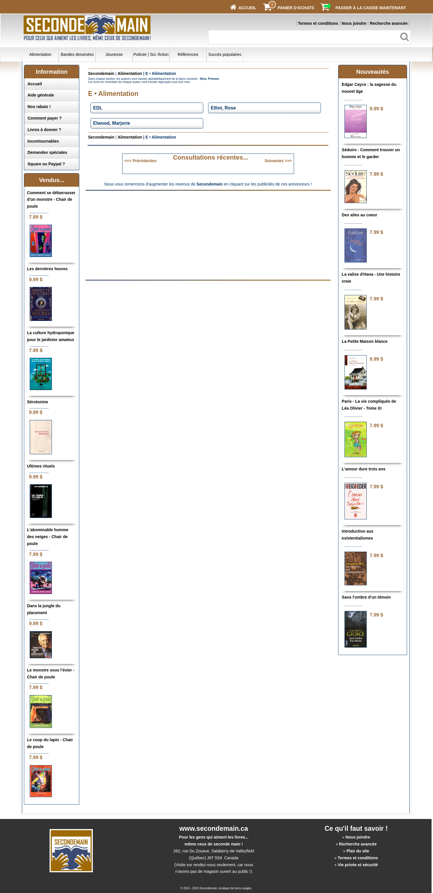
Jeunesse (114, 54)
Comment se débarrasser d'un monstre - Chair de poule (51, 199)
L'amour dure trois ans (363, 469)
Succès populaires (224, 54)
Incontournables (43, 141)
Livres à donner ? (44, 129)
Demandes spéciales (47, 152)
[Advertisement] (159, 234)
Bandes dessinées (77, 54)
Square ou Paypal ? (46, 164)
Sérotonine (37, 402)
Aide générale (40, 95)
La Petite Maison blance (365, 341)
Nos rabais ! (38, 106)
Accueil (34, 84)
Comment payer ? (44, 118)
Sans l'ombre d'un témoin (366, 597)
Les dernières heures (47, 268)
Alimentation (40, 54)
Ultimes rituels (41, 466)
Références (188, 54)
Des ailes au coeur (359, 215)
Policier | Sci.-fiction (151, 54)
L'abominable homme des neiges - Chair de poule (47, 536)
